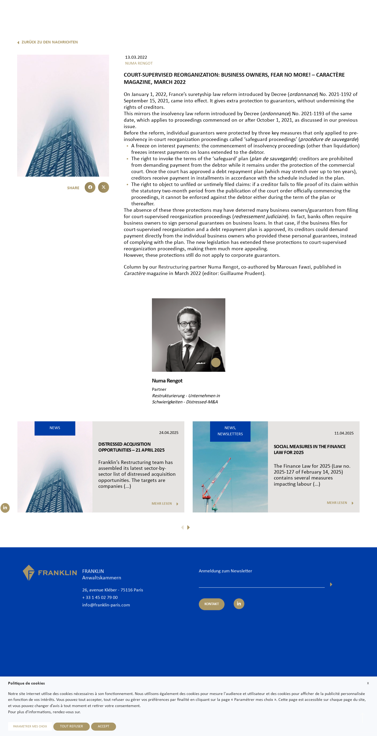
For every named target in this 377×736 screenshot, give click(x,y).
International (293, 12)
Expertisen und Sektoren (251, 12)
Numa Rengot (223, 267)
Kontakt (361, 12)
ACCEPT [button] (103, 726)
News (318, 12)
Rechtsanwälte (208, 12)
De (364, 26)
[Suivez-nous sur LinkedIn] (5, 508)
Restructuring (172, 267)
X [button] (368, 683)
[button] (90, 187)
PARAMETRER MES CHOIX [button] (30, 726)
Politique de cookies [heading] (26, 683)
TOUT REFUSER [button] (71, 726)
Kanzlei (180, 12)
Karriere (339, 12)
